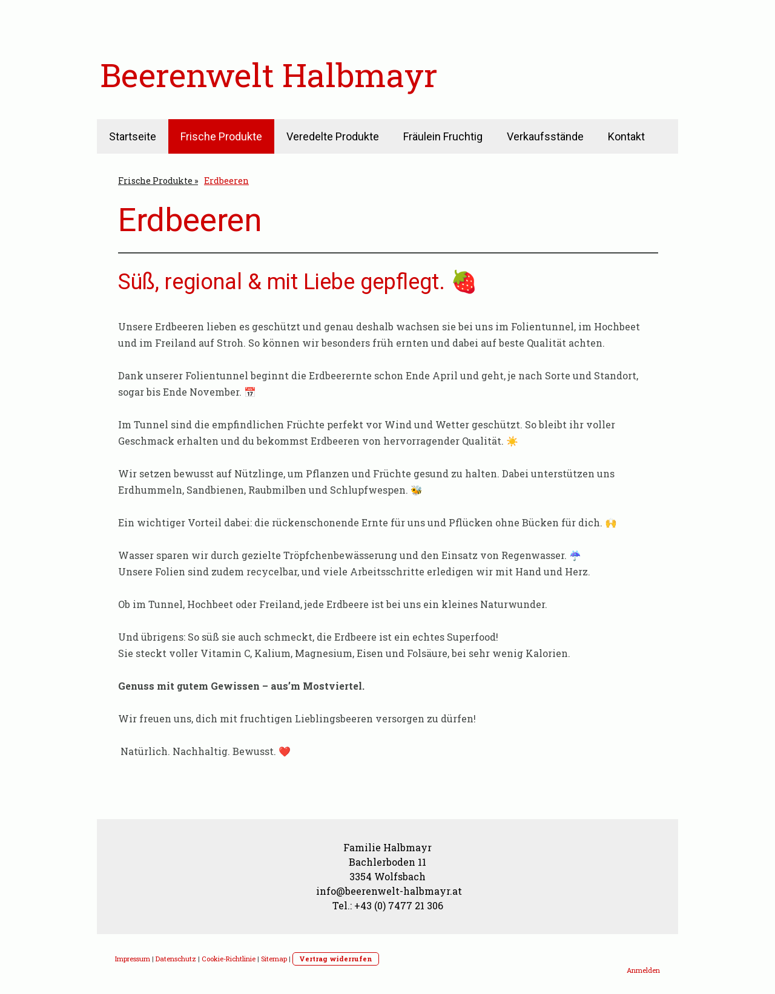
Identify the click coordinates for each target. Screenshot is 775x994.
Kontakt (626, 136)
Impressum (132, 958)
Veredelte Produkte (332, 136)
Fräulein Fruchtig (443, 136)
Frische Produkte (221, 136)
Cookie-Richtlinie (229, 958)
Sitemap (274, 958)
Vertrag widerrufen (335, 958)
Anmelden (643, 970)
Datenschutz (176, 958)
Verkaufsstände (545, 136)
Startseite (132, 136)
